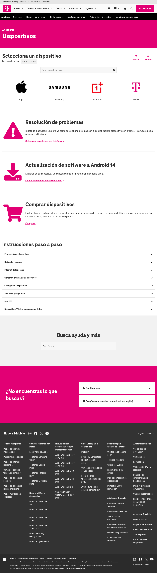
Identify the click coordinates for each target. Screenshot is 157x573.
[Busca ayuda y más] (78, 346)
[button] (18, 17)
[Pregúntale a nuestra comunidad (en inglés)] (117, 401)
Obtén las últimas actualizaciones (44, 180)
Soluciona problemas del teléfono (44, 141)
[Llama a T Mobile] (117, 388)
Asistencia (5, 17)
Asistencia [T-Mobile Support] (8, 30)
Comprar (31, 223)
